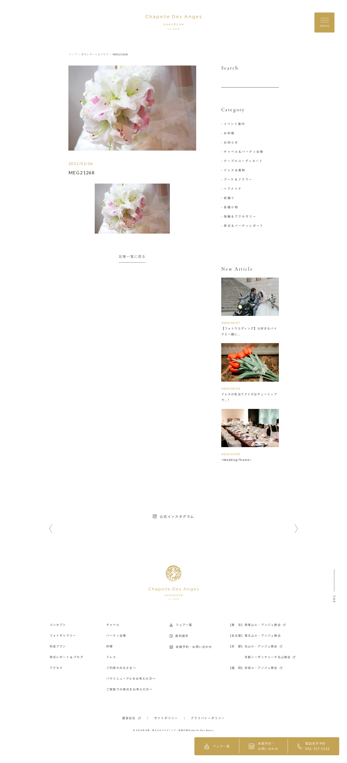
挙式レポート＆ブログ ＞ (96, 54)
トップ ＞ (75, 54)
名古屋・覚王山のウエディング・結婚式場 (165, 730)
